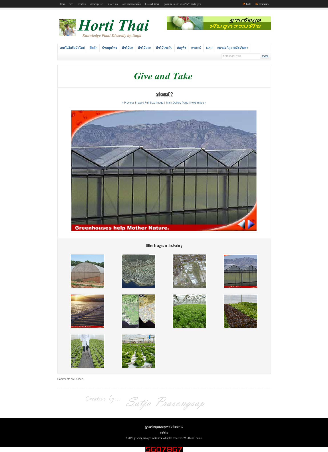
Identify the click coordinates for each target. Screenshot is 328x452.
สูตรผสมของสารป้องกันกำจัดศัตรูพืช (182, 4)
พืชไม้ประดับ (164, 48)
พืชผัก (93, 48)
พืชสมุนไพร (109, 48)
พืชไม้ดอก (144, 48)
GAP (209, 48)
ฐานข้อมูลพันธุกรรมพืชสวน (164, 426)
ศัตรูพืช (181, 48)
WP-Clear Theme (192, 438)
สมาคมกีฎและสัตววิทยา (232, 48)
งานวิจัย (82, 4)
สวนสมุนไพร (96, 4)
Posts (248, 4)
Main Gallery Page (177, 102)
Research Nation (152, 4)
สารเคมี (196, 48)
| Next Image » (197, 102)
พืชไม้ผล (127, 48)
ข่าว (71, 4)
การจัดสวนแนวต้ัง (131, 4)
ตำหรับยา (113, 4)
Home (62, 4)
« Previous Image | (133, 102)
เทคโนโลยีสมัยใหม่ (72, 48)
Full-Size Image (154, 102)
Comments (264, 4)
